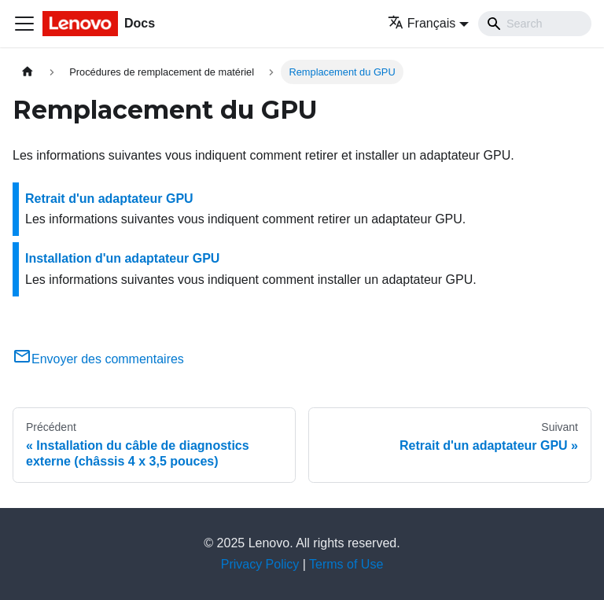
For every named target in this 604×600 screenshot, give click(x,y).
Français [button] (421, 23)
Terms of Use (346, 564)
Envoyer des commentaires (98, 359)
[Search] (534, 23)
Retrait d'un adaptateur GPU (109, 198)
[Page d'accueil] (27, 72)
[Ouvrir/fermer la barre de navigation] (24, 23)
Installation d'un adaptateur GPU (122, 258)
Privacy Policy (260, 564)
